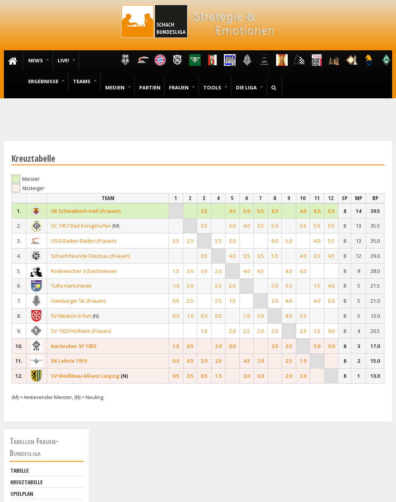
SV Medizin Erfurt (71, 315)
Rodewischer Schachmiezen (84, 270)
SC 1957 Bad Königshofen (81, 225)
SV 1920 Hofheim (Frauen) (81, 330)
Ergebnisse (46, 81)
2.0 (218, 270)
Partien (149, 87)
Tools (215, 87)
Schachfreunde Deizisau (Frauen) (90, 255)
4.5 (232, 210)
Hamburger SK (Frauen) (78, 300)
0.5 (204, 255)
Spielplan (21, 493)
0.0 (175, 315)
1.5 (175, 270)
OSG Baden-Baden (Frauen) (83, 240)
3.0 (232, 225)
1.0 (175, 285)
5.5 (260, 210)
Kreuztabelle (26, 482)
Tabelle (19, 470)
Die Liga (249, 87)
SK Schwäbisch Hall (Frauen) (86, 210)
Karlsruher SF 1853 (73, 346)
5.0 (246, 210)
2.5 (204, 210)
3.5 (204, 225)
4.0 (246, 225)
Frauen (182, 87)
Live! (66, 60)
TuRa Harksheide (71, 285)
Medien (118, 87)
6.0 (274, 210)
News (38, 60)
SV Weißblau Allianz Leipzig (85, 375)
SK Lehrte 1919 (69, 360)
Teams (85, 81)
